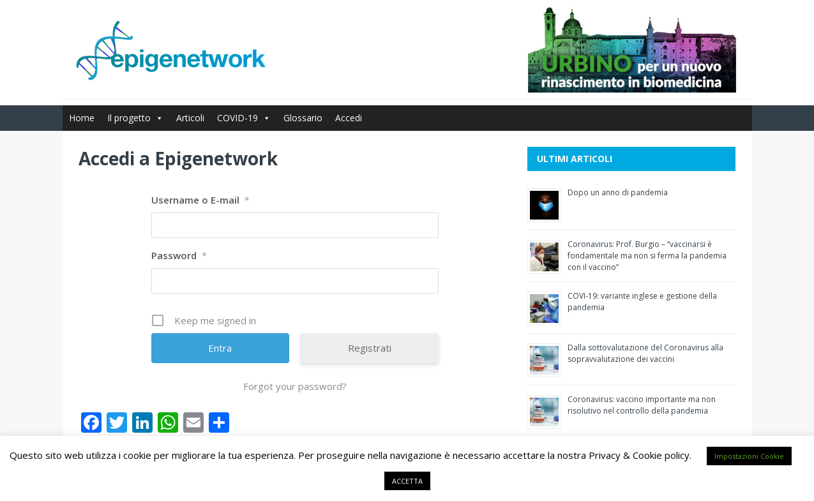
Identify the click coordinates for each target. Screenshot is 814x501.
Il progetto (135, 118)
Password (179, 255)
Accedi (348, 118)
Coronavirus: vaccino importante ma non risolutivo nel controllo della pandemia (642, 405)
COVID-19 (244, 118)
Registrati (369, 347)
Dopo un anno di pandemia (618, 192)
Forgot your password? (295, 386)
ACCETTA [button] (407, 481)
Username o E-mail (200, 199)
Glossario (302, 118)
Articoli (190, 118)
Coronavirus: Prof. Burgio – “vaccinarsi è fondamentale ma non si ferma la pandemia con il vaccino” (647, 256)
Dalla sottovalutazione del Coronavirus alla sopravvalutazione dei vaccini (645, 353)
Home (81, 118)
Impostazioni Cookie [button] (749, 456)
